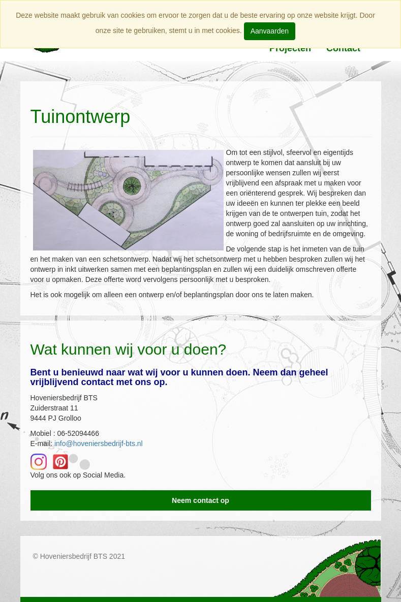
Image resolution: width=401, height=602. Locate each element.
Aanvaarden (270, 31)
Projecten (290, 48)
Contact (343, 48)
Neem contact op (200, 500)
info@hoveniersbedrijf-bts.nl (98, 443)
